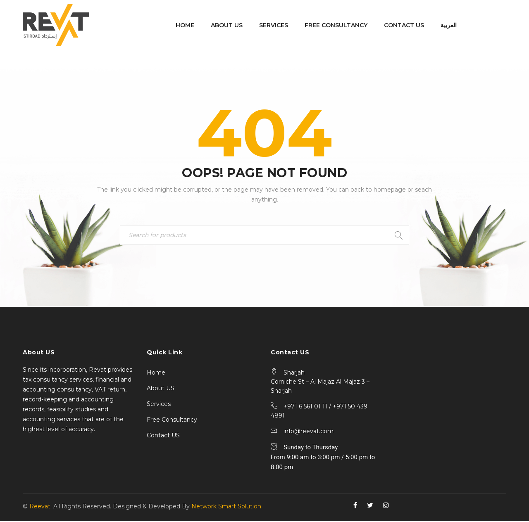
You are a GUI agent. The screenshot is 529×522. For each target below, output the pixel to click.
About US (160, 389)
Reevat (39, 507)
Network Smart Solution (226, 507)
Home (156, 373)
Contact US (163, 436)
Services (159, 404)
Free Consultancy (172, 420)
